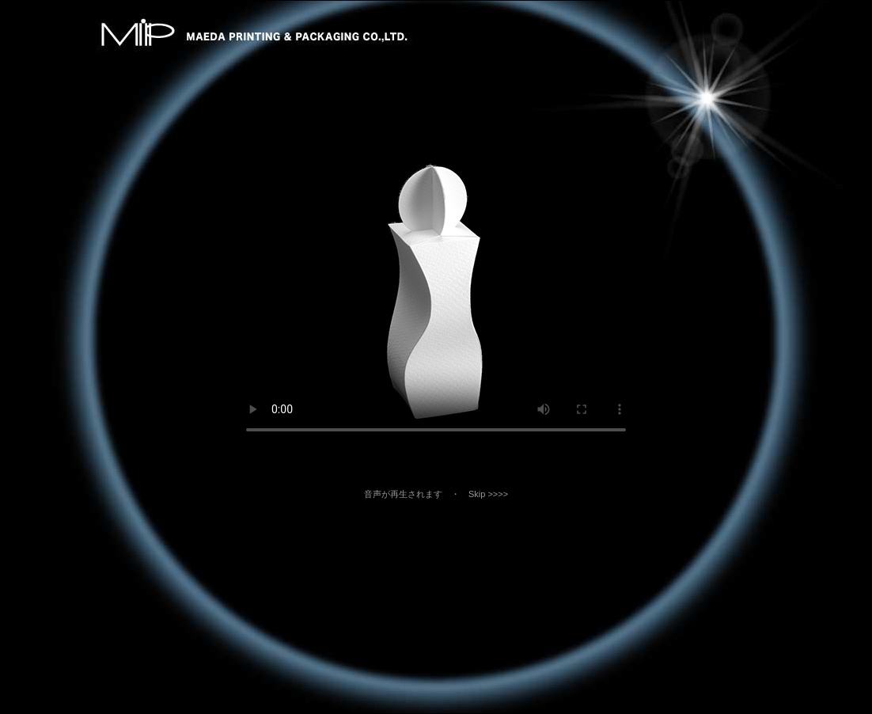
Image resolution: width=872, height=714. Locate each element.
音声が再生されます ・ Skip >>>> (444, 494)
